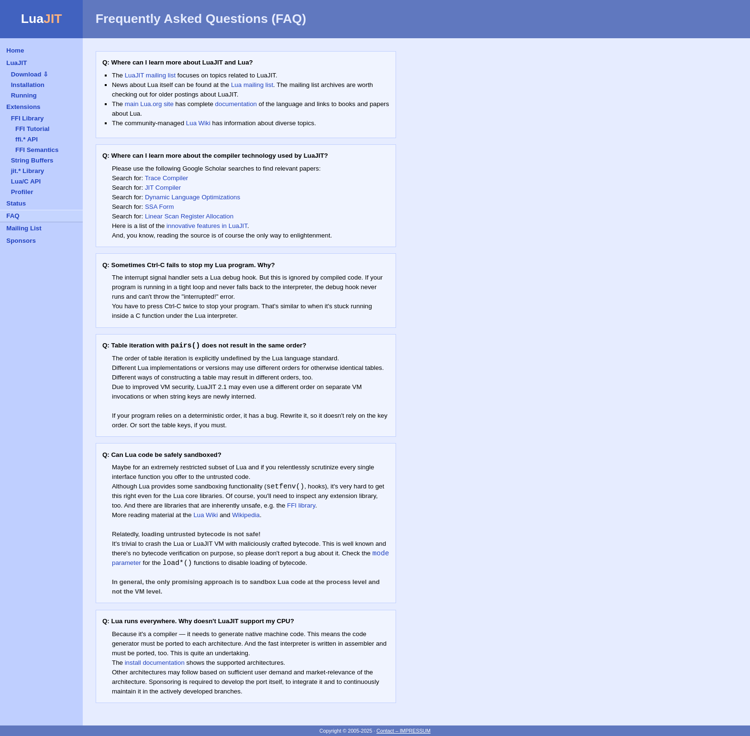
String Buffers (32, 160)
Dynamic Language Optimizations (192, 197)
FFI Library (27, 118)
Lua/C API (26, 181)
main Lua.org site (149, 104)
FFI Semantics (36, 149)
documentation (236, 104)
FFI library (301, 505)
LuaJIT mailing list (150, 75)
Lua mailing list (252, 84)
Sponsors (20, 240)
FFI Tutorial (32, 128)
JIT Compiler (163, 187)
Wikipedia (246, 515)
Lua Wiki (198, 123)
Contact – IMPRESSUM (403, 731)
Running (24, 95)
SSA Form (159, 206)
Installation (27, 84)
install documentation (155, 662)
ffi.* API (26, 139)
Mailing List (23, 228)
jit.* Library (27, 170)
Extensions (23, 106)
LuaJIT (16, 62)
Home (15, 50)
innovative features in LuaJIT (206, 225)
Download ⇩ (29, 74)
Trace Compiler (166, 178)
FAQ (12, 215)
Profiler (22, 191)
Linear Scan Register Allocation (189, 216)
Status (16, 203)
